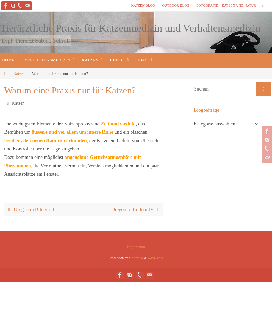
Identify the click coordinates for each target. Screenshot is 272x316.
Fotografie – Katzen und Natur (226, 5)
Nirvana (137, 258)
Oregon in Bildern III (31, 209)
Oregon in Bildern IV (136, 209)
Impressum (136, 247)
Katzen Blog (143, 5)
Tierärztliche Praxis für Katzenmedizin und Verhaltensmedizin (130, 28)
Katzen (19, 73)
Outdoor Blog (175, 5)
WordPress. (156, 258)
